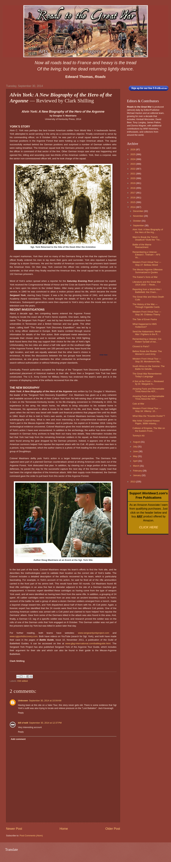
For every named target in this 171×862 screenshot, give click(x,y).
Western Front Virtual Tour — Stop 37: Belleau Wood (146, 263)
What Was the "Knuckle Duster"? (148, 416)
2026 (133, 149)
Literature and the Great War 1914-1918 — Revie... (146, 283)
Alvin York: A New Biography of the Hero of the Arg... (147, 230)
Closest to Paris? (140, 346)
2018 (133, 188)
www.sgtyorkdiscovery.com (23, 636)
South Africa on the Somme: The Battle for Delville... (148, 367)
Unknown (23, 700)
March (136, 465)
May (135, 456)
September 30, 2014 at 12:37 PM (45, 722)
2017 (133, 192)
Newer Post (14, 828)
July (135, 446)
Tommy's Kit (138, 435)
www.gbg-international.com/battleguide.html (87, 643)
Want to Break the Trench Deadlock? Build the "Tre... (146, 238)
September (139, 225)
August (137, 442)
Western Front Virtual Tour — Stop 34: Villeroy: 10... (146, 409)
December (138, 211)
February (137, 470)
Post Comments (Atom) (31, 835)
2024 (133, 159)
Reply (21, 712)
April (135, 461)
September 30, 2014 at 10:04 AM (45, 700)
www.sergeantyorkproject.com (93, 633)
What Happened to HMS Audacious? (144, 325)
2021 (133, 173)
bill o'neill (23, 722)
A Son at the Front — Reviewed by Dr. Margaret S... (148, 382)
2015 (133, 202)
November (138, 216)
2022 (133, 168)
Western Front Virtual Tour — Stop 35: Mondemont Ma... (146, 360)
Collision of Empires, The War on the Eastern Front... (148, 429)
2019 (133, 183)
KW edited (22, 681)
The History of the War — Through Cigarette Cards (146, 305)
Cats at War (138, 403)
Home (64, 828)
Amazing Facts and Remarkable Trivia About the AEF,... (148, 390)
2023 (133, 164)
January (137, 475)
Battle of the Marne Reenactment (141, 245)
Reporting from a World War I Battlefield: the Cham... (146, 290)
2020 (133, 178)
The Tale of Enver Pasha (144, 319)
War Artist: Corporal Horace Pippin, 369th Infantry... (146, 422)
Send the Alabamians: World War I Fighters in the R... (146, 332)
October (137, 220)
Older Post (112, 828)
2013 (133, 481)
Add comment (18, 739)
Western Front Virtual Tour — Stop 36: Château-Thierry (146, 313)
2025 (133, 154)
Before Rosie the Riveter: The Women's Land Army (147, 352)
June (136, 451)
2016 (133, 197)
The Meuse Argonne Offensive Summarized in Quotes (147, 270)
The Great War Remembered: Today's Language (147, 375)
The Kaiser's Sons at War (145, 277)
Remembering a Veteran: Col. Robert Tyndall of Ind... (147, 340)
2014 (133, 207)
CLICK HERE (148, 527)
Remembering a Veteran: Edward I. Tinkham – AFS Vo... (146, 255)
